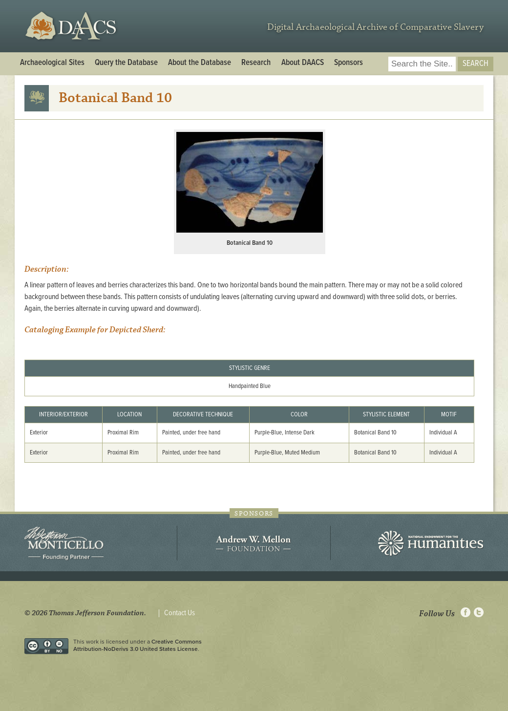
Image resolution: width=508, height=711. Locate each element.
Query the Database (126, 63)
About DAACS (302, 63)
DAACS (72, 26)
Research (256, 63)
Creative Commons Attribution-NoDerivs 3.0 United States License (137, 645)
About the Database (199, 63)
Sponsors (348, 63)
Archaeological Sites (52, 63)
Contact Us (179, 613)
